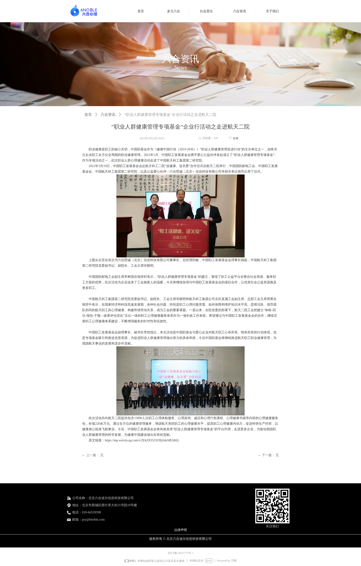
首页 (88, 115)
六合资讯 (108, 115)
